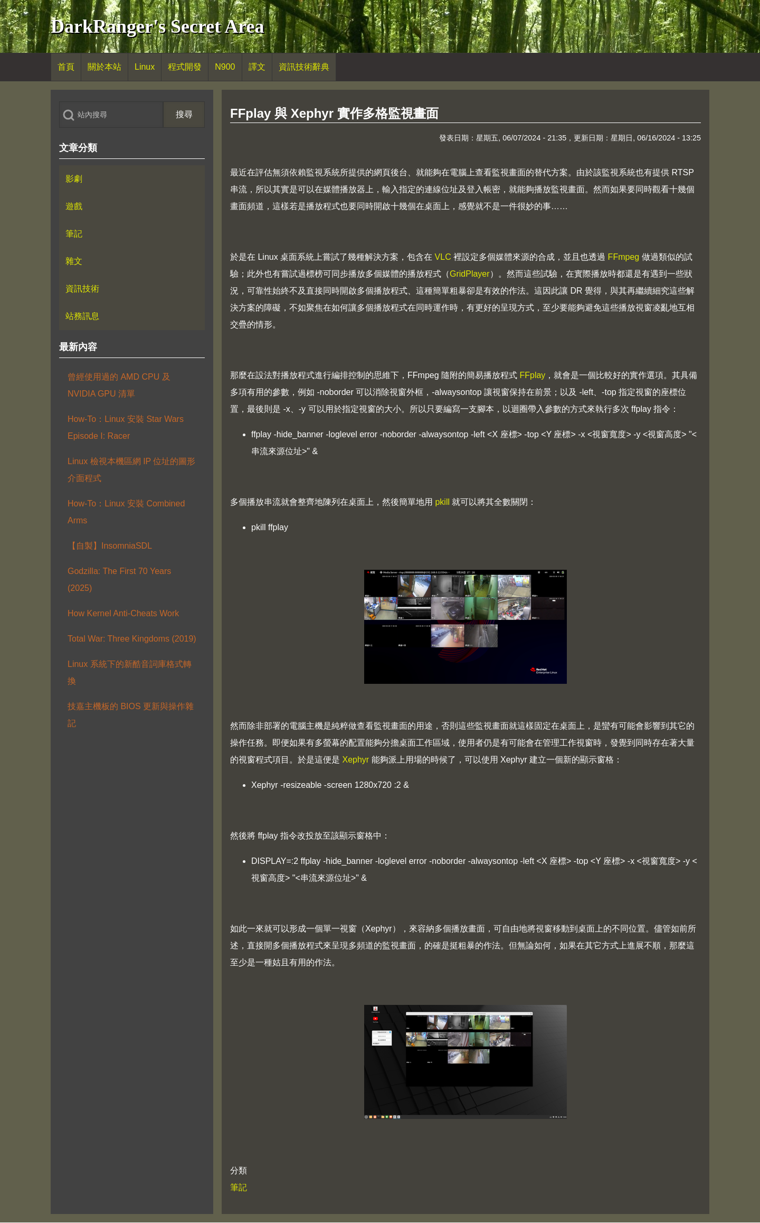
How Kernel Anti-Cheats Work (123, 613)
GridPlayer (470, 273)
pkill (442, 501)
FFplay (532, 375)
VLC (443, 256)
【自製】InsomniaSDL (110, 545)
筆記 (238, 1187)
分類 (238, 1170)
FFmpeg (624, 256)
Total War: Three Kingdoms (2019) (132, 638)
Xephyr (355, 759)
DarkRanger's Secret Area (157, 26)
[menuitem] (66, 67)
